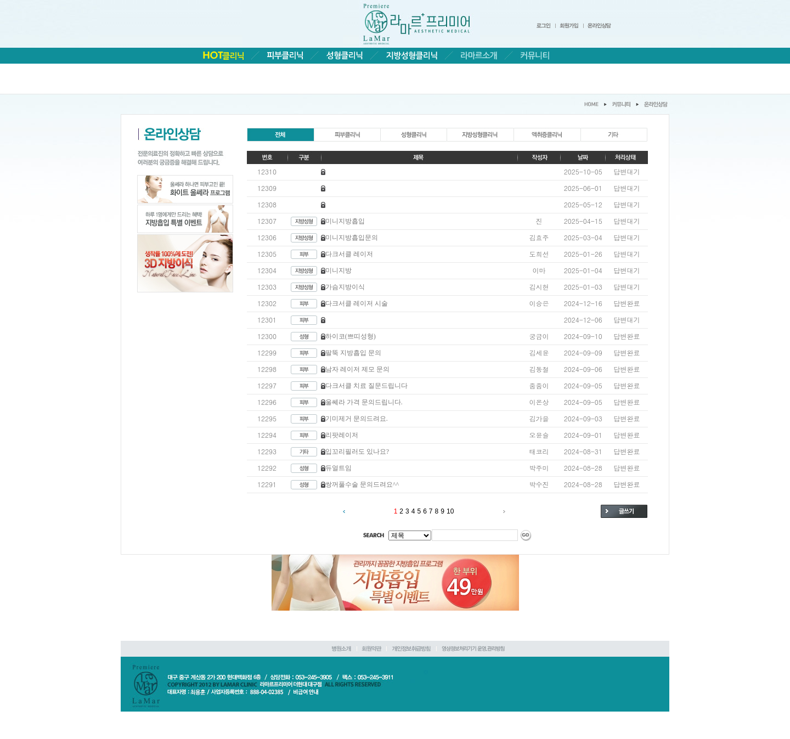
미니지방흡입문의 (351, 237)
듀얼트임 (338, 468)
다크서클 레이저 (349, 254)
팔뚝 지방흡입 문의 (353, 353)
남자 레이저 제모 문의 (357, 369)
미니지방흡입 (345, 221)
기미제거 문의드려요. (356, 418)
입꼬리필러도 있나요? (357, 451)
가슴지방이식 (345, 287)
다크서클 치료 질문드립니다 (366, 386)
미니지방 (338, 270)
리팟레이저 (341, 435)
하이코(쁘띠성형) (350, 336)
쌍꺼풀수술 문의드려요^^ (362, 484)
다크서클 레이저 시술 (356, 303)
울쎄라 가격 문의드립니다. (364, 402)
